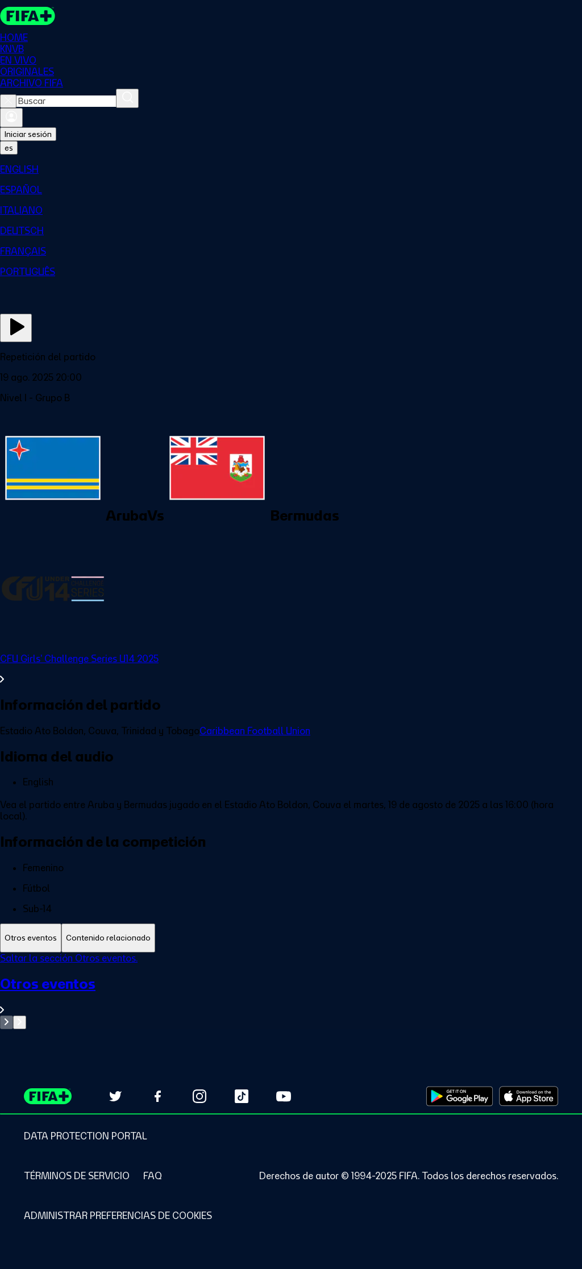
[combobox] (66, 101)
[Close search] (8, 101)
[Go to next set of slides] (19, 1022)
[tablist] (291, 937)
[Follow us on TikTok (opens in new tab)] (241, 1096)
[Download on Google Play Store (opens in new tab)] (459, 1096)
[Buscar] (127, 98)
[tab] (30, 937)
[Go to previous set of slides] (6, 1022)
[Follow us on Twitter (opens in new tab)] (115, 1096)
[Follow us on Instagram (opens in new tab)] (199, 1096)
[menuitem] (291, 169)
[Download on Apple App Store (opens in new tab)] (528, 1096)
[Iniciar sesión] (11, 117)
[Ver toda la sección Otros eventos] (291, 995)
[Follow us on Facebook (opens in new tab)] (157, 1096)
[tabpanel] (291, 990)
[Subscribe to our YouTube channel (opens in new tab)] (283, 1096)
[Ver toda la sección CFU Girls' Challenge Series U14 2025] (291, 669)
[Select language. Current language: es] (9, 148)
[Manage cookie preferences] (118, 1216)
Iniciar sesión (28, 134)
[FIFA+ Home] (27, 16)
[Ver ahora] (16, 328)
